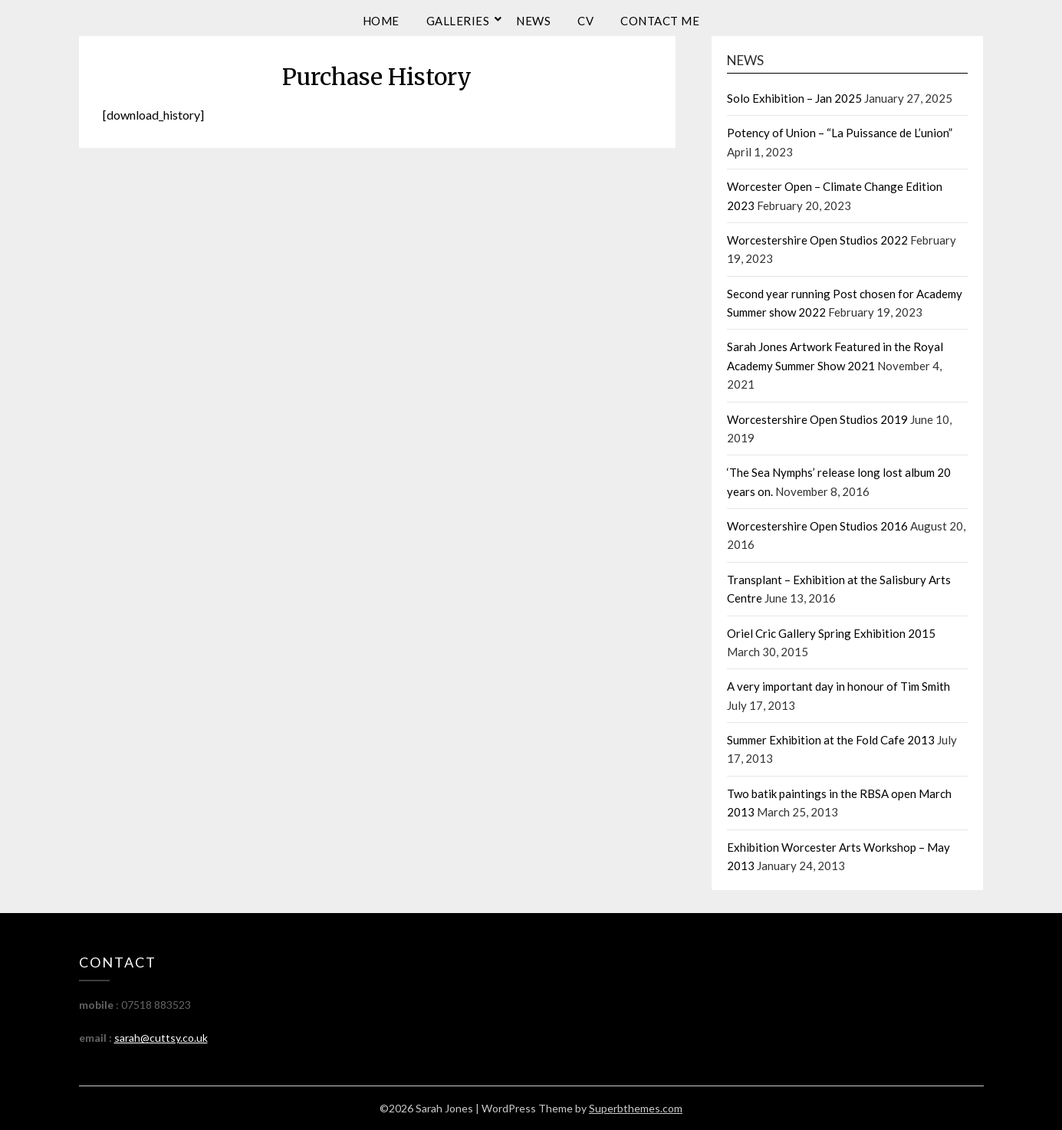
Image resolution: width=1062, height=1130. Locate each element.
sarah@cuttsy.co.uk (161, 1037)
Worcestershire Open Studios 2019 (817, 419)
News (533, 21)
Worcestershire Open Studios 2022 (817, 240)
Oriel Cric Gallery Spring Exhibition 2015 (831, 633)
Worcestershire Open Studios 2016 (817, 526)
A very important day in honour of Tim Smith (838, 686)
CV (585, 21)
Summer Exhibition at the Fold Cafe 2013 (831, 740)
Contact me (659, 21)
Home (381, 21)
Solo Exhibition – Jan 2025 (794, 98)
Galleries (458, 21)
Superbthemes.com (635, 1108)
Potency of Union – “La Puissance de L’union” (839, 133)
